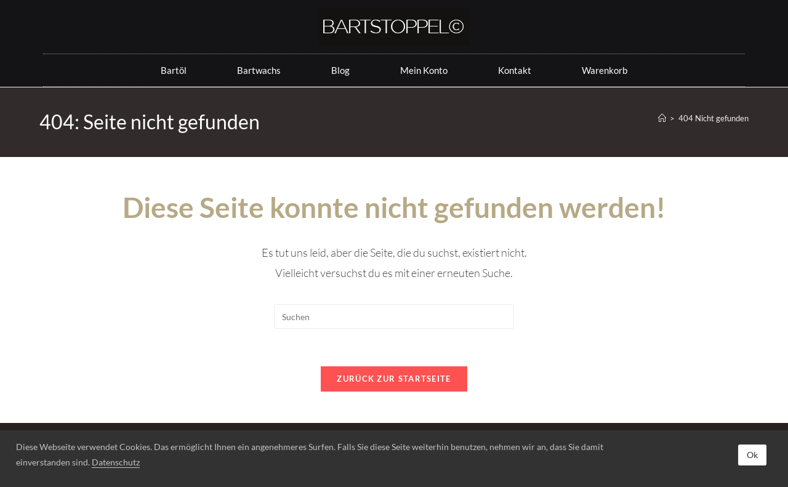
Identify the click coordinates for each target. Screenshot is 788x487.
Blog (340, 70)
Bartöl (174, 70)
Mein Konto (424, 70)
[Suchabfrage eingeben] (394, 316)
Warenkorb (604, 70)
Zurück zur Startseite (394, 379)
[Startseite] (662, 118)
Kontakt (514, 70)
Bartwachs (259, 70)
